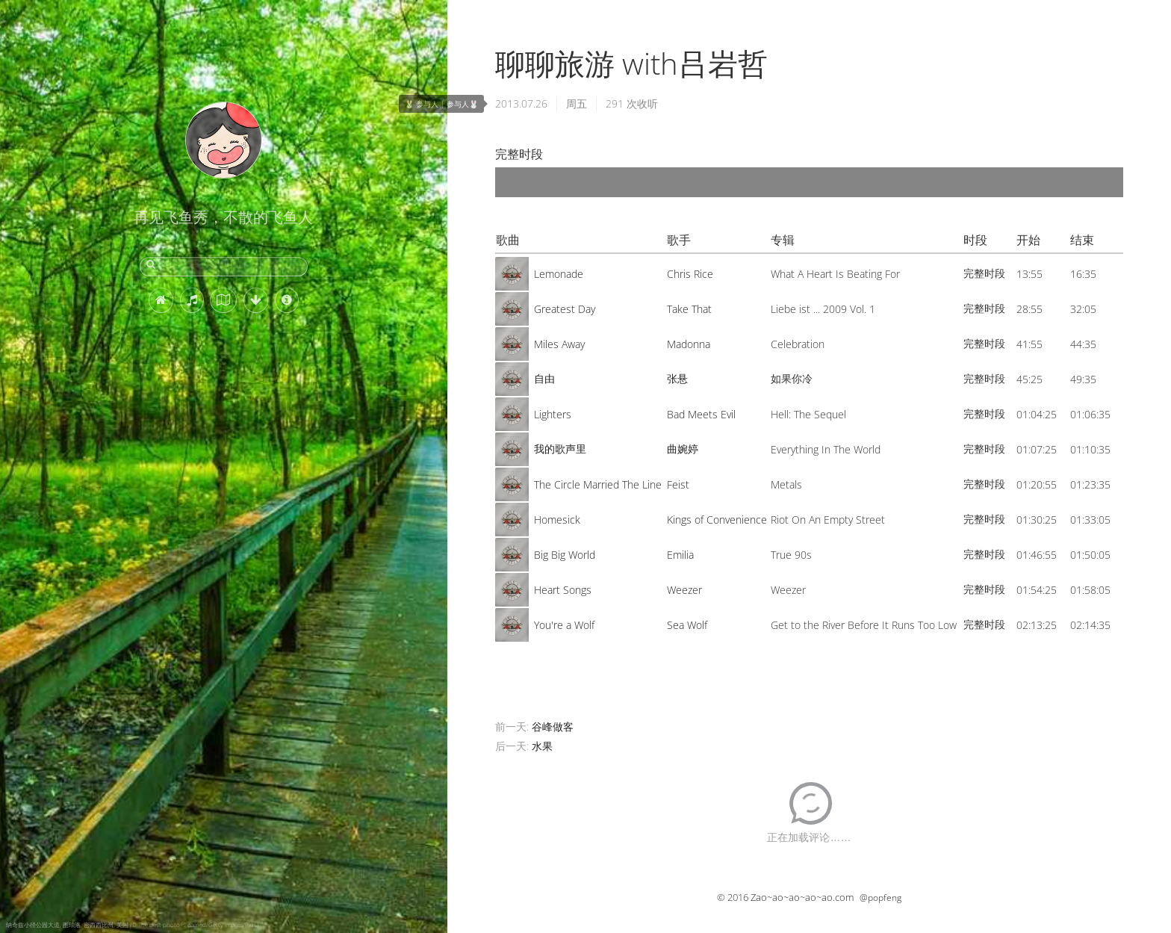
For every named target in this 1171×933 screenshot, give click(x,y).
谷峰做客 (553, 726)
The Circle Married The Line (598, 484)
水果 (542, 746)
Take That (689, 309)
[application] (809, 182)
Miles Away (559, 344)
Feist (678, 484)
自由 (544, 378)
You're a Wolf (564, 625)
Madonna (688, 344)
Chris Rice (690, 274)
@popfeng (880, 897)
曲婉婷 (682, 448)
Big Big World (564, 555)
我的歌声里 (560, 448)
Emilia (680, 555)
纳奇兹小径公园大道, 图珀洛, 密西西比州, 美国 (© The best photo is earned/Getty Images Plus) (132, 924)
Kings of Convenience (717, 519)
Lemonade (558, 274)
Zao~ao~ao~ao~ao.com (802, 897)
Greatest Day (564, 309)
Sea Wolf (687, 625)
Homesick (557, 519)
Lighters (552, 414)
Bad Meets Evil (701, 414)
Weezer (684, 590)
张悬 (677, 378)
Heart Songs (562, 590)
